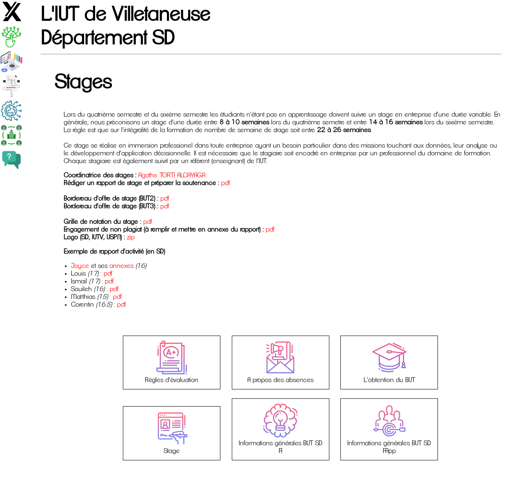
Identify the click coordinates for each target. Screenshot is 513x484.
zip (131, 237)
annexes (121, 266)
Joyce (80, 266)
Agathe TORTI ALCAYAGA (171, 175)
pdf (225, 183)
